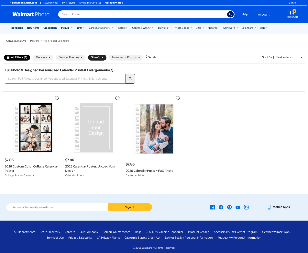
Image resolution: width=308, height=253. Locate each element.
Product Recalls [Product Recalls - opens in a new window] (198, 232)
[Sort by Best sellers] (289, 57)
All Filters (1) (17, 58)
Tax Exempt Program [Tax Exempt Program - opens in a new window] (244, 232)
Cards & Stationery (99, 27)
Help (245, 14)
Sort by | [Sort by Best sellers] (268, 57)
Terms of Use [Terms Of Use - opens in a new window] (55, 237)
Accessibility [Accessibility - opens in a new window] (222, 232)
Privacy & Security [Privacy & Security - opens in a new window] (80, 237)
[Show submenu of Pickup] (71, 27)
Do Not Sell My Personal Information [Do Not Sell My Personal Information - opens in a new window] (189, 237)
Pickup (65, 27)
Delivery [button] (43, 57)
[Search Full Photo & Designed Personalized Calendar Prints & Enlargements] (65, 79)
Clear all (151, 56)
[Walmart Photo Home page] (31, 14)
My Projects (68, 2)
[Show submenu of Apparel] (218, 27)
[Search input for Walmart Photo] (142, 14)
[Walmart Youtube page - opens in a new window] (238, 207)
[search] (130, 79)
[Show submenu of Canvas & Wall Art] (153, 27)
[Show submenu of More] (267, 27)
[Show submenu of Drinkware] (237, 27)
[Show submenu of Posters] (127, 27)
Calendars (247, 27)
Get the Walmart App (276, 232)
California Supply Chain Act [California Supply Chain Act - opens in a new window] (142, 237)
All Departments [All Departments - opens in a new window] (24, 232)
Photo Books (181, 27)
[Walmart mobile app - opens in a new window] (278, 207)
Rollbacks (17, 27)
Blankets (163, 27)
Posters (121, 27)
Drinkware (229, 27)
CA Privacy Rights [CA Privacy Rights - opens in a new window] (108, 237)
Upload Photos (114, 2)
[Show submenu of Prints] (84, 27)
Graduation (50, 27)
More (263, 27)
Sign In (292, 2)
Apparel (212, 27)
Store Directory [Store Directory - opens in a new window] (50, 232)
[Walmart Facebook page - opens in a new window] (212, 207)
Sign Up (130, 207)
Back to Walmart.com (23, 2)
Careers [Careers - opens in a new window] (70, 232)
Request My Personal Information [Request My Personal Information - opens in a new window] (239, 237)
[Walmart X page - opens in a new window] (221, 207)
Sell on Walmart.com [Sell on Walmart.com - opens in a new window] (116, 232)
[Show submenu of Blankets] (169, 27)
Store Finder (51, 2)
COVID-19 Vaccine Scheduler (164, 232)
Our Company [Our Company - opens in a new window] (89, 232)
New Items (33, 27)
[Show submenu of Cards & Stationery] (112, 27)
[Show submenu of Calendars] (255, 27)
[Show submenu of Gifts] (203, 27)
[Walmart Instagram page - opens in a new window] (246, 207)
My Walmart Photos (90, 2)
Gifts (198, 27)
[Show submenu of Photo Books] (191, 27)
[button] (33, 98)
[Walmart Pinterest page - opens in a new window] (229, 207)
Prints (79, 27)
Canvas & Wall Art (141, 27)
